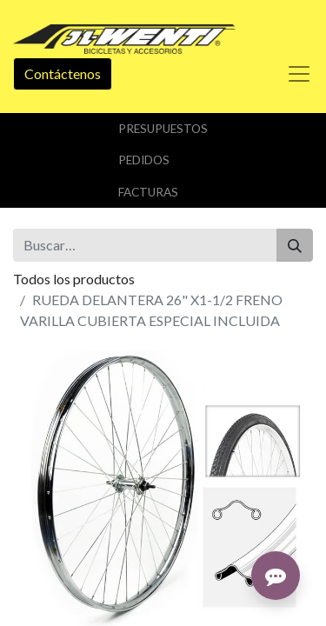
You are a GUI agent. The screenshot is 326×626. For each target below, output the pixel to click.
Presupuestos (163, 129)
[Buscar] (294, 245)
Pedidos (144, 160)
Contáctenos (62, 73)
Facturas (148, 192)
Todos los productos (74, 278)
